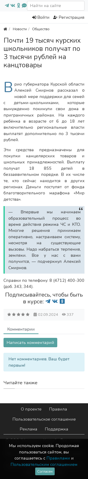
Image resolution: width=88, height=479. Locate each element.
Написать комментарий (30, 342)
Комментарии (21, 329)
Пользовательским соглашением (44, 464)
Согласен (45, 471)
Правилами (58, 458)
